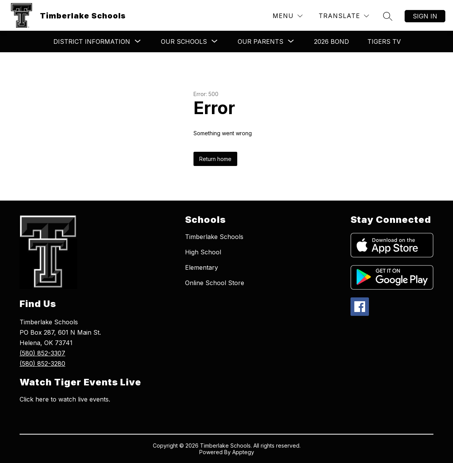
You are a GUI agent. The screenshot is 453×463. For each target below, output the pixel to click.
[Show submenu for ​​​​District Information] (91, 41)
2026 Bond (331, 41)
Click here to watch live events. (65, 399)
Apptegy (243, 452)
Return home (215, 159)
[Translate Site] (344, 16)
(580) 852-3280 (42, 363)
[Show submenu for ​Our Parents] (260, 41)
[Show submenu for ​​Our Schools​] (184, 41)
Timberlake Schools (214, 237)
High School (203, 252)
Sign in (425, 16)
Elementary (201, 267)
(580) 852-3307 (42, 353)
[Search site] (387, 16)
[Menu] (287, 16)
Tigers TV (384, 41)
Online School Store (214, 283)
